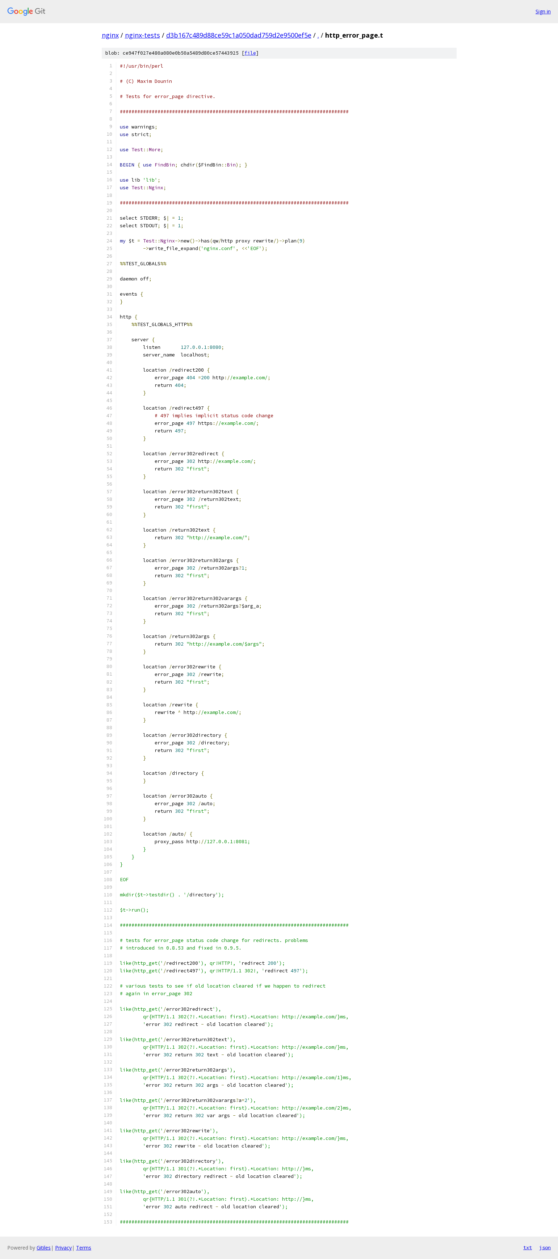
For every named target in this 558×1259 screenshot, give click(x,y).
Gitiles (44, 1247)
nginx (110, 35)
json (545, 1247)
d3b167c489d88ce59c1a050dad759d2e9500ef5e (238, 35)
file (250, 53)
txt (527, 1247)
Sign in (543, 11)
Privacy (63, 1247)
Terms (83, 1247)
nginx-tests (142, 35)
